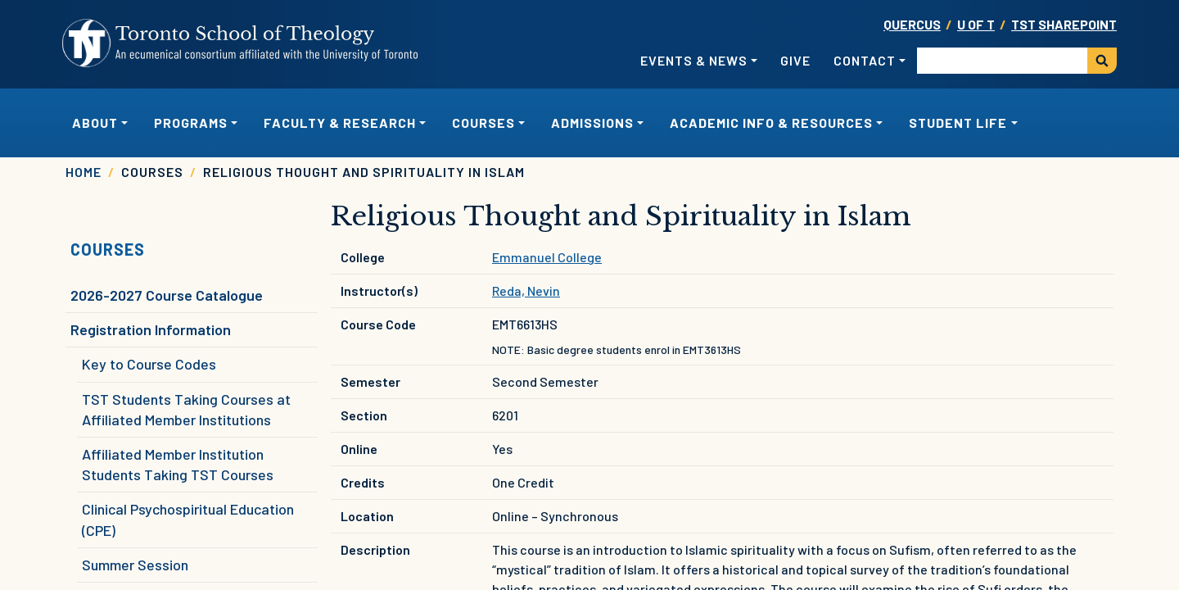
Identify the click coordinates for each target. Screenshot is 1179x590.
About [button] (95, 122)
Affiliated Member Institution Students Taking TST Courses (177, 464)
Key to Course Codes (149, 364)
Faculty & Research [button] (340, 122)
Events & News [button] (694, 60)
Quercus (912, 24)
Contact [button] (864, 60)
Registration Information (150, 329)
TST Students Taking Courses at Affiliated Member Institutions (186, 409)
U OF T (976, 24)
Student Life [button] (958, 122)
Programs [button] (191, 122)
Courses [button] (483, 122)
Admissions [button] (592, 122)
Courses (107, 249)
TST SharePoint (1064, 24)
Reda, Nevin (526, 290)
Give (795, 60)
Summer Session (135, 565)
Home (84, 171)
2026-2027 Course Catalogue (166, 295)
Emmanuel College (547, 257)
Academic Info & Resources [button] (771, 122)
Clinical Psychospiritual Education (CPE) (188, 519)
